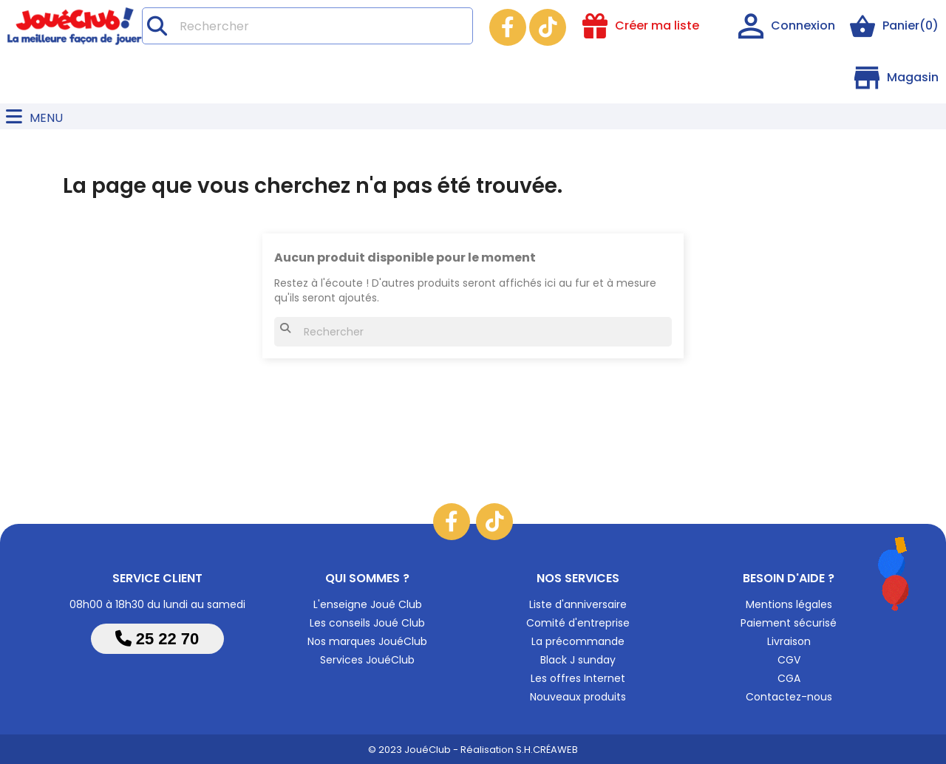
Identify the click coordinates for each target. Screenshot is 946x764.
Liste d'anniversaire (578, 604)
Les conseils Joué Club (367, 622)
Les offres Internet (578, 678)
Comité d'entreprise (578, 622)
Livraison (789, 641)
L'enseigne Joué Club (367, 604)
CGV (788, 659)
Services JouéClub (367, 659)
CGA (788, 678)
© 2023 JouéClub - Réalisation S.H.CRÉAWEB (473, 750)
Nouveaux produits (578, 696)
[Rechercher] (307, 25)
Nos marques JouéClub (367, 641)
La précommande (578, 641)
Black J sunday (578, 659)
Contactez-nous (789, 696)
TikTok (547, 27)
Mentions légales (789, 604)
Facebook (507, 27)
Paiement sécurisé (789, 622)
